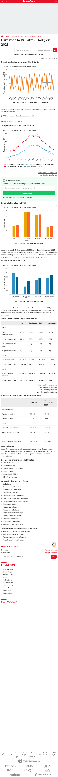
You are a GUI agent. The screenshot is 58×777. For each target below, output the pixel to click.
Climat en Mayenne (10, 477)
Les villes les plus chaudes (47, 173)
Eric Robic (7, 591)
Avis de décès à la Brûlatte (12, 487)
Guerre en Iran (8, 575)
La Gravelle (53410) (9, 465)
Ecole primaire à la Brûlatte (12, 516)
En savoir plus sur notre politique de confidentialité (17, 197)
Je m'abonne (27, 193)
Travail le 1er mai (9, 588)
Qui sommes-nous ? (8, 753)
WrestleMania (8, 583)
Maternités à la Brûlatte (11, 521)
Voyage (4, 550)
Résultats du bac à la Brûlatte (13, 534)
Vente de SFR (8, 585)
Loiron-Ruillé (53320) (10, 474)
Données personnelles (17, 755)
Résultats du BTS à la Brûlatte (13, 540)
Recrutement (6, 755)
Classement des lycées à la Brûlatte (15, 501)
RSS (54, 753)
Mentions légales (51, 755)
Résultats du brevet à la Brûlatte (14, 537)
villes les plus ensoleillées (38, 257)
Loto (5, 577)
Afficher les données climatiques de (15, 116)
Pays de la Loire (17, 36)
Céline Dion (7, 580)
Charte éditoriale (25, 753)
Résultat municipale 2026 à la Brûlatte (16, 531)
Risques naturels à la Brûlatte (13, 495)
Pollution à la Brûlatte (10, 493)
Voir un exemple (51, 550)
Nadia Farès (7, 572)
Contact (39, 753)
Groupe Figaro (21, 757)
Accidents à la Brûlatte (11, 510)
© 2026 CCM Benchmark (33, 757)
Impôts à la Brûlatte (10, 507)
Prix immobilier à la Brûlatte (13, 524)
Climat (7, 36)
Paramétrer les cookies (31, 755)
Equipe (17, 753)
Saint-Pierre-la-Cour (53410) (13, 468)
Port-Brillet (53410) (9, 463)
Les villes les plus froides (48, 175)
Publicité (33, 753)
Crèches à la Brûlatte (10, 519)
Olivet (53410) (8, 471)
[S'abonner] (29, 557)
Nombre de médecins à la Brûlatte (15, 498)
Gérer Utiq (42, 755)
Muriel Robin (8, 593)
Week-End (5, 553)
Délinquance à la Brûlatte (12, 490)
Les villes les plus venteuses (47, 392)
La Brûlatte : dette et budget (13, 513)
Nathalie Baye (8, 569)
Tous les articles (47, 753)
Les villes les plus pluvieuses (47, 390)
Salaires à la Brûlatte (10, 504)
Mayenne (28, 36)
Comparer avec (7, 121)
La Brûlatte (37, 36)
